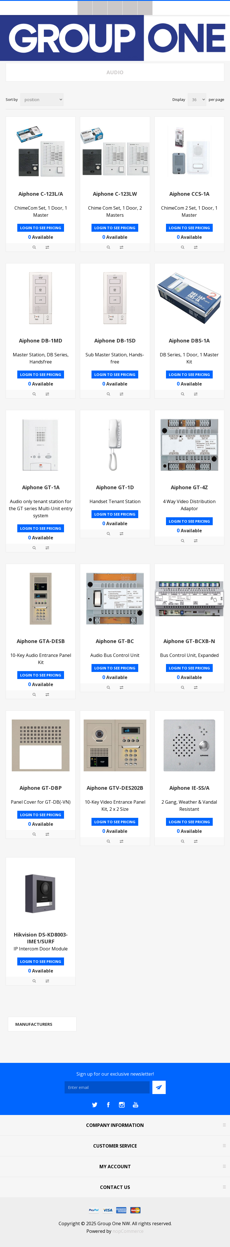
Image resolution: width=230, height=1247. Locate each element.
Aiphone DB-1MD (40, 340)
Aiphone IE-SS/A (189, 787)
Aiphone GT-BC (115, 641)
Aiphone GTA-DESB (41, 641)
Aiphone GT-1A (40, 487)
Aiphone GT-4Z (189, 487)
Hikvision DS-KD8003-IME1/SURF (41, 938)
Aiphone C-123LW (115, 193)
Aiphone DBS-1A (189, 340)
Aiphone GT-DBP (41, 787)
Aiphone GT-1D (115, 487)
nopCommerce (128, 1231)
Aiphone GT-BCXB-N (189, 641)
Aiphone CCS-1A (189, 193)
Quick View (34, 247)
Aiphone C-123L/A (40, 193)
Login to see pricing (40, 227)
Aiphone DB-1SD (115, 340)
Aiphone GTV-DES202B (115, 787)
